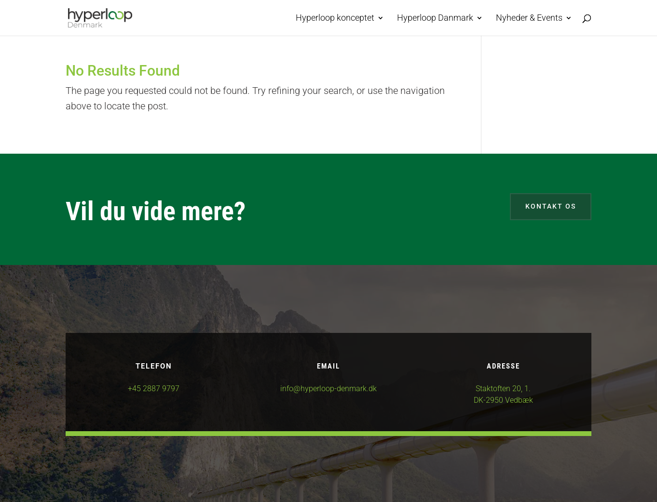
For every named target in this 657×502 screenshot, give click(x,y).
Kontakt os (550, 206)
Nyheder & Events (529, 18)
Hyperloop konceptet (335, 18)
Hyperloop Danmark (435, 18)
